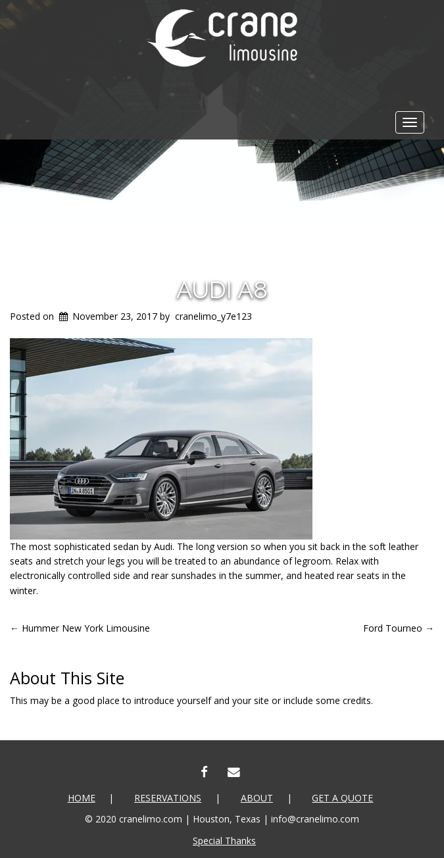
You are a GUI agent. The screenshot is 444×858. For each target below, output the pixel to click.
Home (81, 798)
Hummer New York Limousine (80, 628)
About (257, 798)
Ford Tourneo (398, 628)
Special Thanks (224, 840)
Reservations (167, 798)
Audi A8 (222, 289)
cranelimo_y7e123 (213, 316)
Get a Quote (342, 798)
